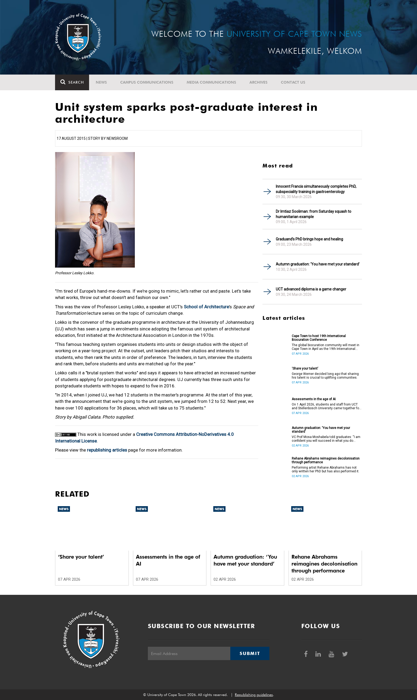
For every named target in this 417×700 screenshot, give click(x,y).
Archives (258, 82)
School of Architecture (206, 306)
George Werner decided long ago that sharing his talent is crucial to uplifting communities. (325, 375)
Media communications (211, 82)
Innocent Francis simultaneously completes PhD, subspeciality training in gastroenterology (316, 189)
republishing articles (107, 450)
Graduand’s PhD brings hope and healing (309, 239)
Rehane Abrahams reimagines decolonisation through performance (326, 460)
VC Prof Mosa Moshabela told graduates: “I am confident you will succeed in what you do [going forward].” (326, 439)
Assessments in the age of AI (314, 399)
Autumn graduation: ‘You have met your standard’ (318, 264)
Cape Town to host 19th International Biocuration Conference (319, 338)
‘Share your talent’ (305, 368)
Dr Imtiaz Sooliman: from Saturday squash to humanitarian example (313, 214)
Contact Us (293, 82)
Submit (250, 653)
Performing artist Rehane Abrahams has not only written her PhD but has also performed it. (325, 469)
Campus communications (146, 82)
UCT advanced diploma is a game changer (311, 289)
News (101, 82)
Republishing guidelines (254, 695)
